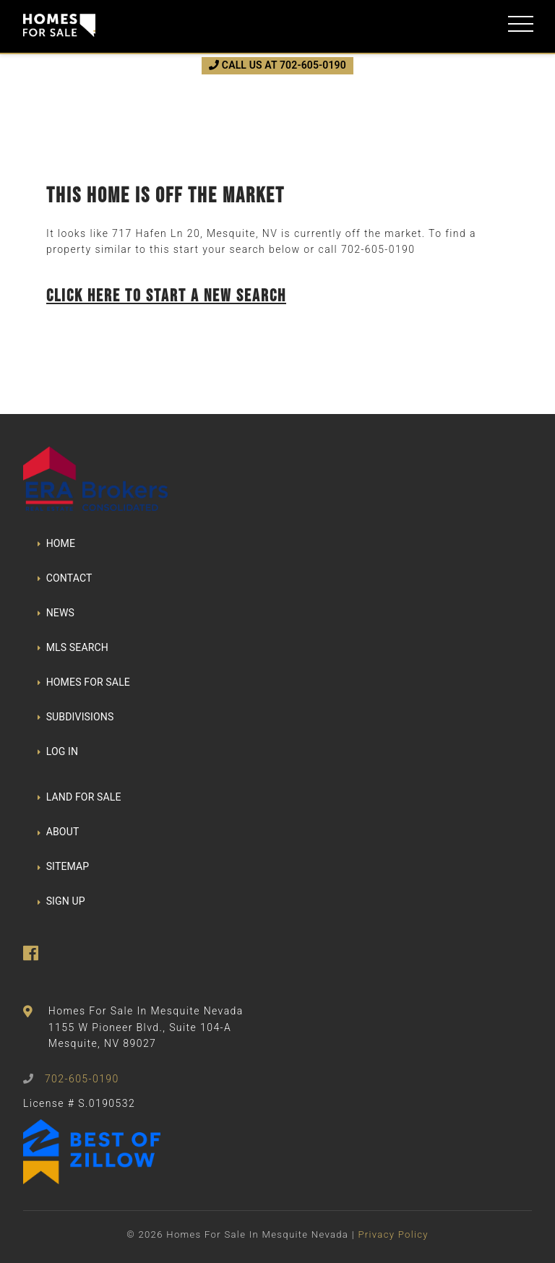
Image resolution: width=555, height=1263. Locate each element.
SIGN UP (61, 901)
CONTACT (65, 578)
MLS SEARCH (73, 647)
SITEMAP (63, 866)
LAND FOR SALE (79, 797)
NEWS (56, 612)
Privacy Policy (393, 1234)
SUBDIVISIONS (76, 717)
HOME (56, 543)
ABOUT (58, 831)
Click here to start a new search (166, 295)
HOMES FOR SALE (84, 682)
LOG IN (58, 751)
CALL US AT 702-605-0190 (277, 65)
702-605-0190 (378, 249)
